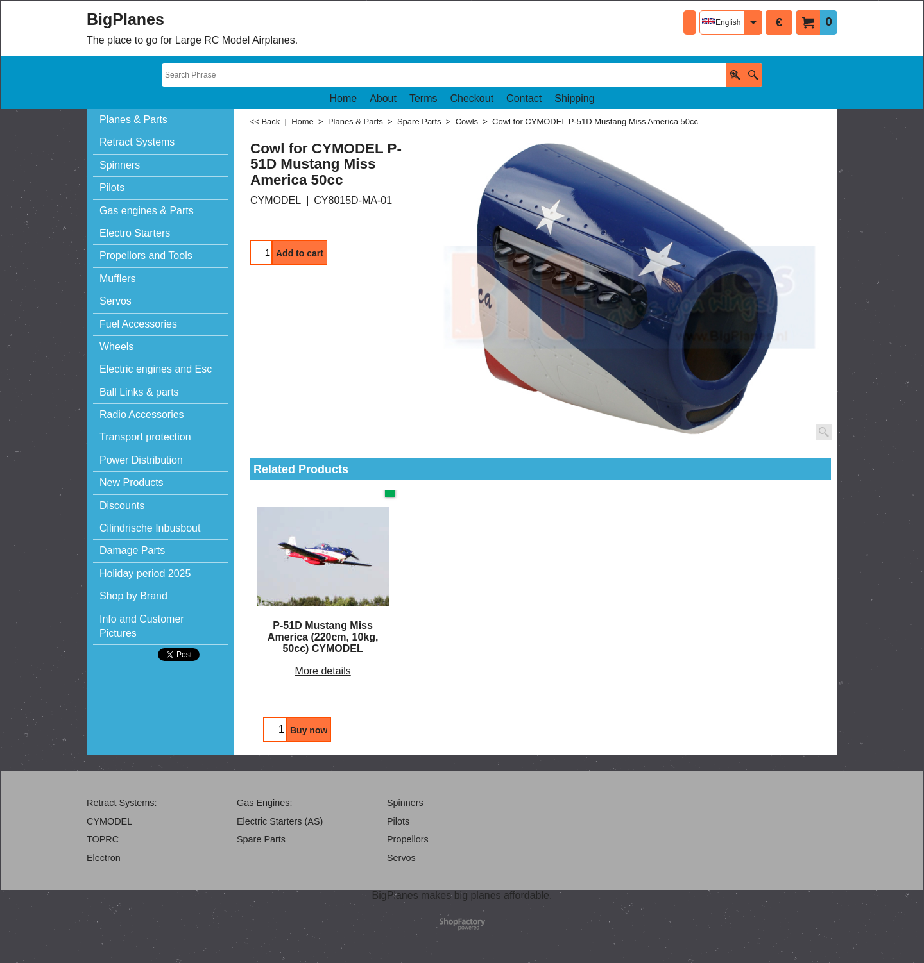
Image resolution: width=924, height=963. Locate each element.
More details (323, 671)
